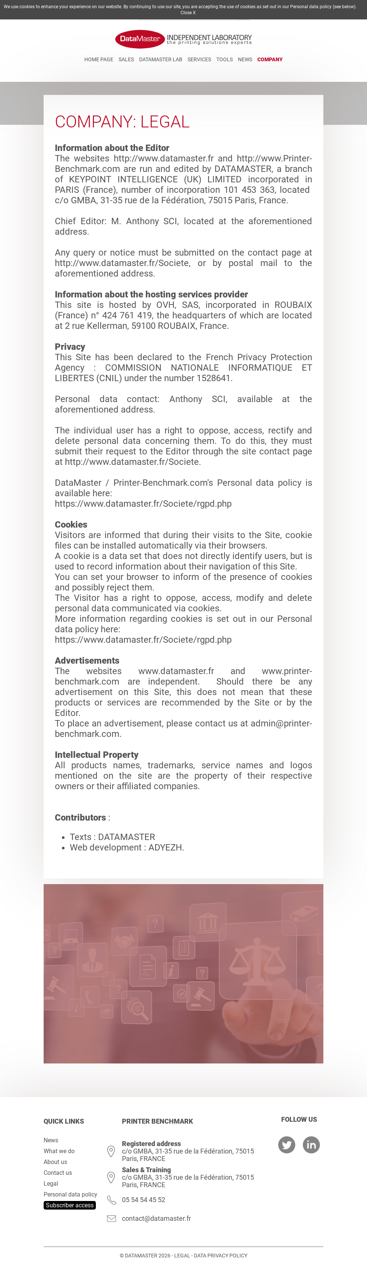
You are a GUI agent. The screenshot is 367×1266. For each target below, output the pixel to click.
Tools (224, 59)
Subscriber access (70, 1205)
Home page (98, 59)
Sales (126, 59)
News (245, 59)
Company (270, 59)
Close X (188, 12)
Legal (51, 1183)
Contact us (58, 1172)
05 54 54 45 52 (143, 1200)
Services (199, 59)
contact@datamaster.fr (156, 1218)
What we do (59, 1151)
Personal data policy (70, 1194)
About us (55, 1161)
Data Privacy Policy (220, 1256)
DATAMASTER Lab (160, 59)
